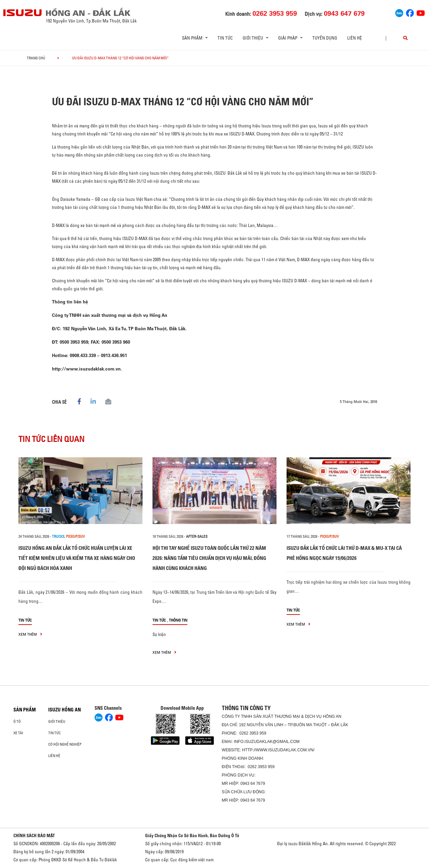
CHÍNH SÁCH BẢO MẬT (34, 835)
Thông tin (178, 620)
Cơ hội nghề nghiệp (64, 744)
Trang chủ (36, 58)
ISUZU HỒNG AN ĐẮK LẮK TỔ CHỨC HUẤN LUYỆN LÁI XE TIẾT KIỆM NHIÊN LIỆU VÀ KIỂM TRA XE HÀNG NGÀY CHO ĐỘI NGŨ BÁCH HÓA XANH (76, 558)
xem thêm (30, 634)
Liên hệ (354, 38)
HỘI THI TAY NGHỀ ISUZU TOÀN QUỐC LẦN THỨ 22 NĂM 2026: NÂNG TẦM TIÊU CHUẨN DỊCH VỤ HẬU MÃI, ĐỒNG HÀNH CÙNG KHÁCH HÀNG (209, 558)
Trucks (58, 536)
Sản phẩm (24, 710)
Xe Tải (18, 733)
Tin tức (225, 38)
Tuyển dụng (324, 38)
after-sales (196, 536)
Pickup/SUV (75, 536)
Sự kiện (159, 634)
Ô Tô (17, 721)
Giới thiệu (56, 721)
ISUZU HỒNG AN (64, 710)
